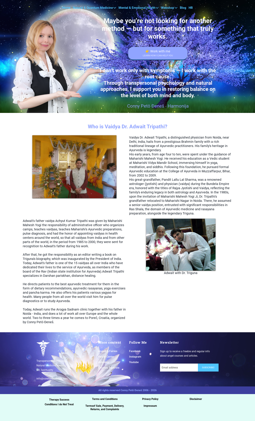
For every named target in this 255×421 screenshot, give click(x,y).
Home (66, 8)
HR (191, 8)
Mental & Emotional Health (139, 8)
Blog (183, 8)
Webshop (169, 8)
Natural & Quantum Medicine (94, 8)
